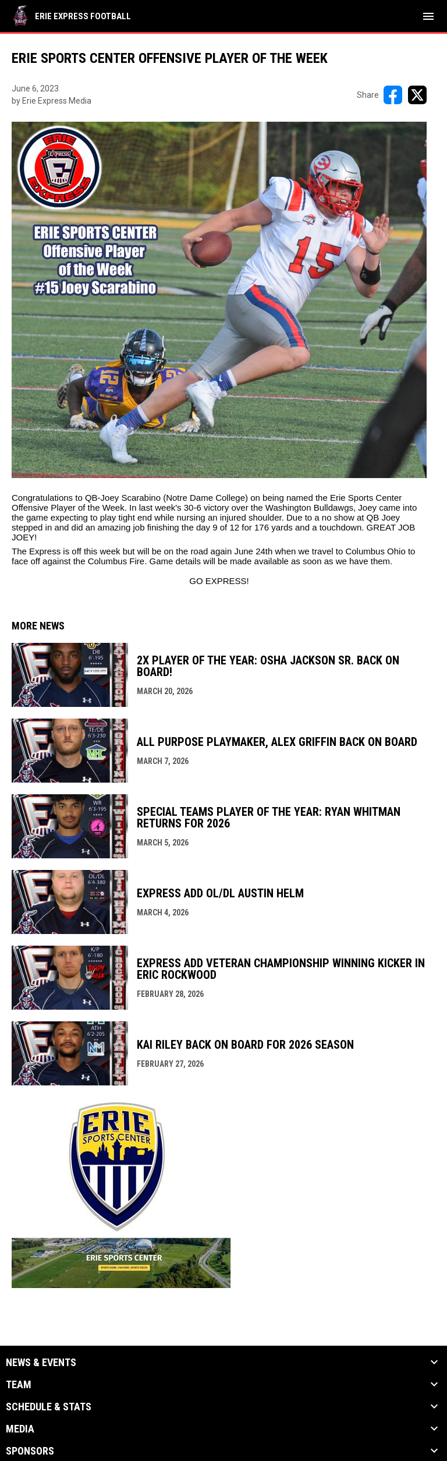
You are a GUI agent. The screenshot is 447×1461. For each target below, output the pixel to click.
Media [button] (20, 1429)
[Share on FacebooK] (393, 95)
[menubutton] (428, 16)
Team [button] (18, 1384)
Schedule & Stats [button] (48, 1407)
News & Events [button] (41, 1362)
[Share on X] (417, 95)
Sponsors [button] (30, 1451)
